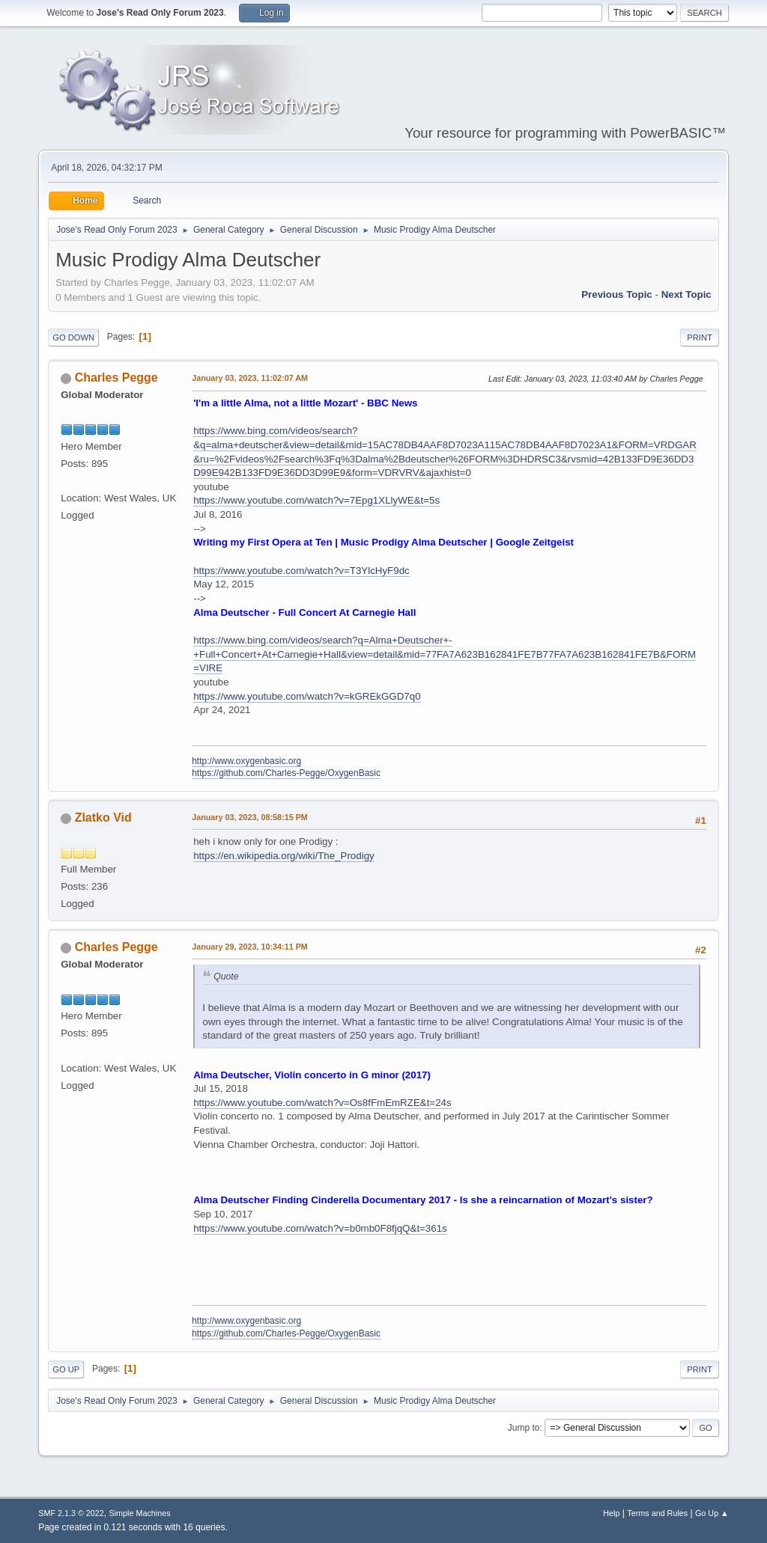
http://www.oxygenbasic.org (246, 761)
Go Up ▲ (712, 1513)
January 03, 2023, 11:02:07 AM (250, 377)
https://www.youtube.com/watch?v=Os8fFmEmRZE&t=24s (322, 1102)
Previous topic (616, 294)
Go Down (73, 337)
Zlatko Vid (103, 817)
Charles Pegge (116, 377)
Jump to (524, 1428)
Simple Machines (140, 1513)
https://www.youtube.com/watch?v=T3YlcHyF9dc (301, 570)
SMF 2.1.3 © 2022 (71, 1513)
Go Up (65, 1369)
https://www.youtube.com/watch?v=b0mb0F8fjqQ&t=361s (320, 1228)
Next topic (686, 294)
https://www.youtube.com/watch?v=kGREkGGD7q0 (306, 696)
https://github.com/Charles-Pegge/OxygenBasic (286, 773)
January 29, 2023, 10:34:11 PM (250, 946)
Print (699, 337)
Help (611, 1513)
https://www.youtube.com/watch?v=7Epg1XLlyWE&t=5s (316, 500)
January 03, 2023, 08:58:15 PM (250, 817)
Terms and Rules (657, 1513)
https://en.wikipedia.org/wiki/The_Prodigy (284, 855)
